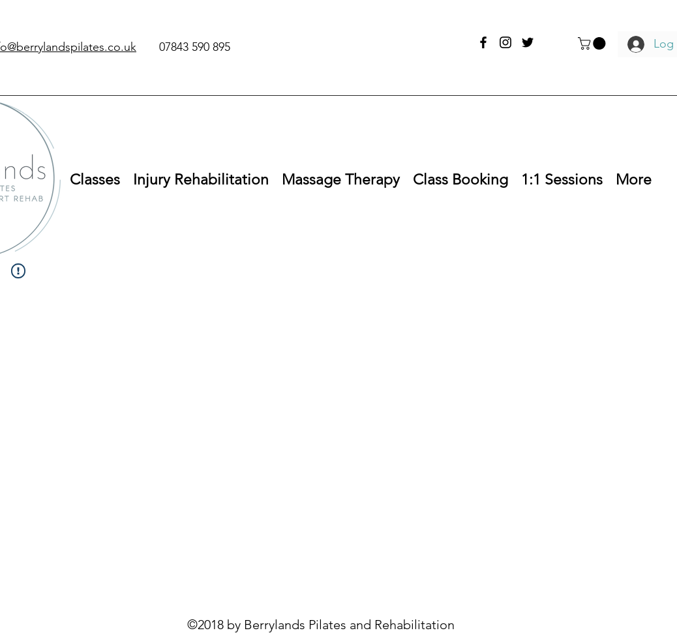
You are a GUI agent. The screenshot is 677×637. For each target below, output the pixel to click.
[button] (593, 43)
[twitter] (527, 42)
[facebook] (483, 42)
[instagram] (505, 42)
